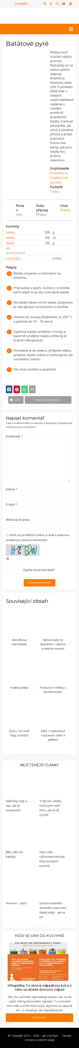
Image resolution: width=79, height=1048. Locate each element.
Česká (54, 191)
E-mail (11, 504)
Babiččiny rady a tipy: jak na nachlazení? (16, 805)
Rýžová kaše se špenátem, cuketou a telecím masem (53, 644)
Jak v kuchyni (50, 1035)
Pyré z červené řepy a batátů (19, 733)
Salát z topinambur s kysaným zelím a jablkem (53, 735)
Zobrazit (40, 1017)
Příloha (65, 210)
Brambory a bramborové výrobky (59, 177)
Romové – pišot (16, 903)
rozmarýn (13, 258)
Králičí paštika (19, 687)
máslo (10, 243)
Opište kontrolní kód (38, 570)
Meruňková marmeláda (19, 642)
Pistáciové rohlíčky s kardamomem (53, 690)
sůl (8, 248)
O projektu (21, 3)
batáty (10, 232)
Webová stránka (18, 520)
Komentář (14, 436)
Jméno (12, 489)
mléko (10, 238)
